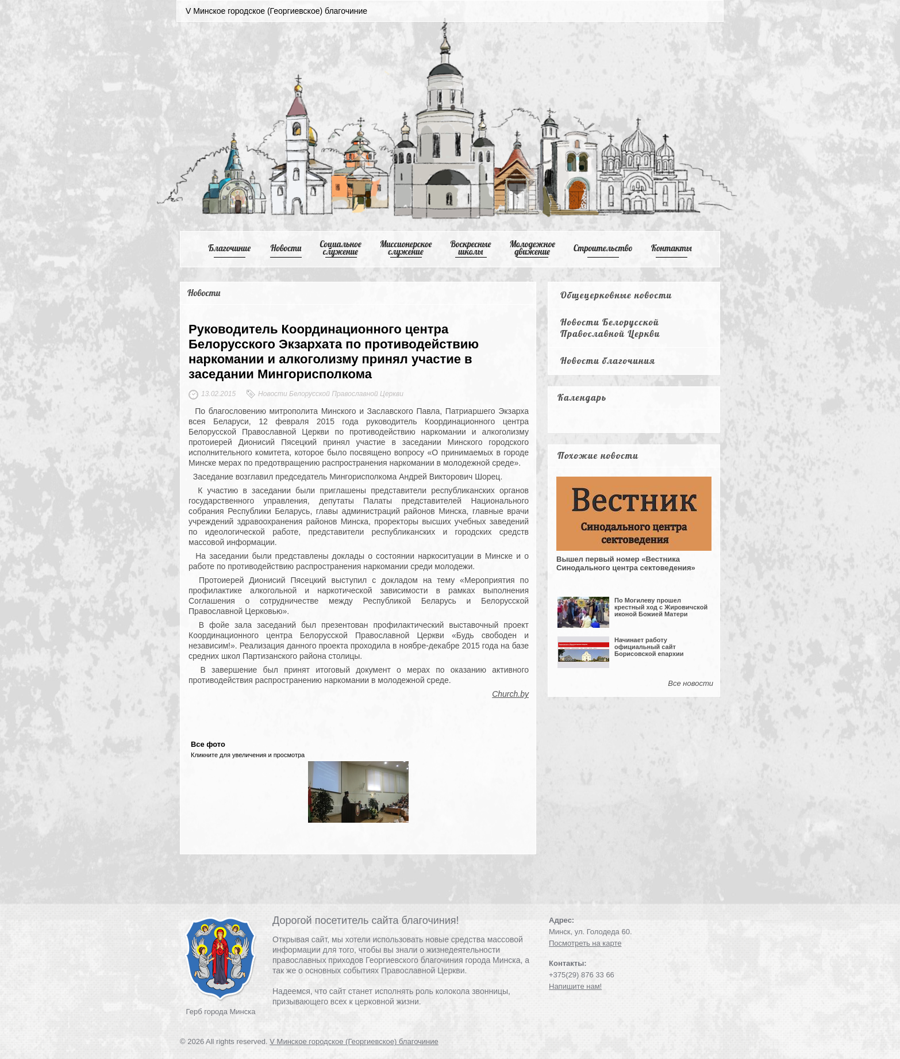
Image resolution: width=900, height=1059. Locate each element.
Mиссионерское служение (406, 247)
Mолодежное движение (532, 247)
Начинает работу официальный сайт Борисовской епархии (649, 646)
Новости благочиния (607, 360)
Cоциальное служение (340, 247)
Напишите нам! (575, 986)
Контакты (671, 248)
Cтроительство (603, 248)
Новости (286, 248)
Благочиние (229, 248)
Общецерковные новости (616, 295)
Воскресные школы (471, 247)
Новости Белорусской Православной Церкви (610, 327)
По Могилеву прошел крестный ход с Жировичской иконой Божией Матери (660, 607)
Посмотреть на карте (585, 943)
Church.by (510, 694)
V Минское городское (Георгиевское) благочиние (354, 1041)
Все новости (690, 683)
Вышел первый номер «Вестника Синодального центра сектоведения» (625, 563)
